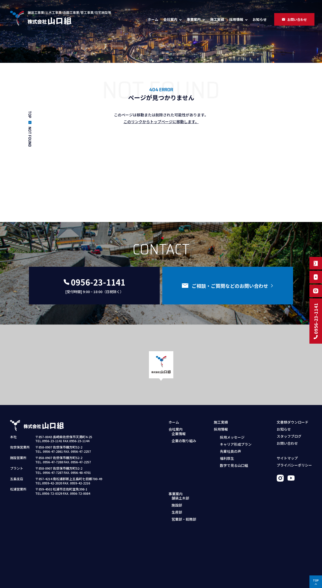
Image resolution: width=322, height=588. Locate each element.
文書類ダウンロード (292, 422)
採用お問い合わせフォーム (238, 479)
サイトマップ (287, 458)
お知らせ (260, 19)
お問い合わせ (287, 443)
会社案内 (170, 19)
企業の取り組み (184, 443)
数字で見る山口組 (234, 465)
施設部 (177, 465)
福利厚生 (227, 458)
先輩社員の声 (230, 451)
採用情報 (236, 19)
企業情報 (179, 436)
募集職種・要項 (229, 472)
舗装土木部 (180, 458)
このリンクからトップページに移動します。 (161, 121)
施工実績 (217, 19)
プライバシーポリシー (294, 465)
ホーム (153, 19)
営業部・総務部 (184, 479)
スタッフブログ (289, 436)
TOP (30, 114)
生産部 (177, 472)
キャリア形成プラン (236, 443)
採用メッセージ (232, 436)
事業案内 (194, 19)
